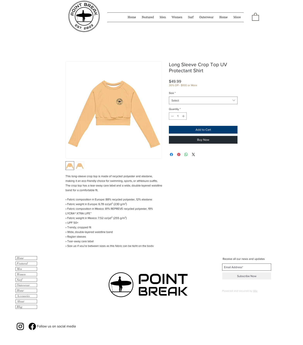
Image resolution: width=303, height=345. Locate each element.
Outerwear (23, 285)
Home (20, 258)
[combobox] (203, 100)
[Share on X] (193, 154)
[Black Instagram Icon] (20, 326)
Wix (255, 290)
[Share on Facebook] (171, 154)
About (20, 301)
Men (19, 269)
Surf (19, 279)
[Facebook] (32, 326)
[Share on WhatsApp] (186, 154)
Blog (19, 307)
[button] (255, 16)
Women (21, 274)
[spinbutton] (177, 116)
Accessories (23, 296)
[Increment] (183, 116)
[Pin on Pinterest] (178, 154)
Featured (22, 263)
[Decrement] (171, 116)
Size (172, 92)
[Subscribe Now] (246, 276)
